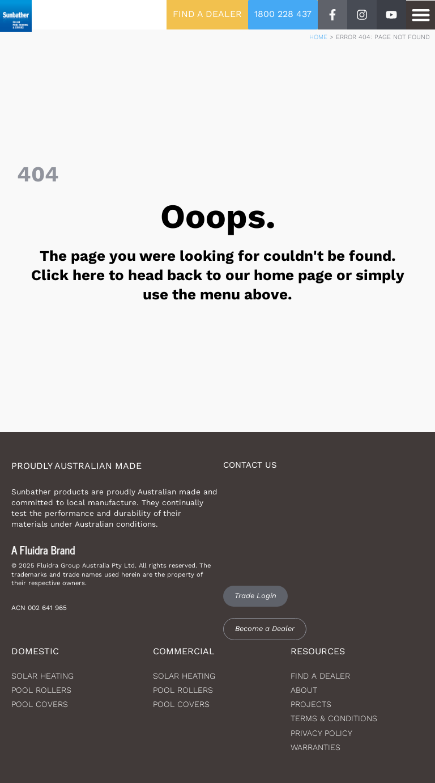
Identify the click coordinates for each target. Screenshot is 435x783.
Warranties (315, 747)
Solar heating (42, 675)
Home (318, 37)
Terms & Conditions (334, 718)
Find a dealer (320, 675)
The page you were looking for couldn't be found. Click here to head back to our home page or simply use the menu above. (217, 275)
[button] (420, 15)
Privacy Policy (321, 733)
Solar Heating (184, 675)
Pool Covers (39, 704)
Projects (311, 704)
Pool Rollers (41, 690)
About (304, 690)
